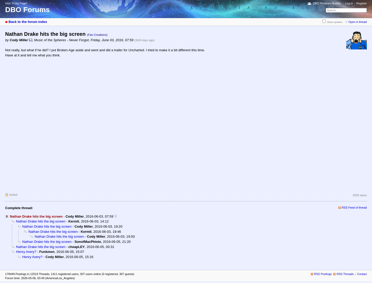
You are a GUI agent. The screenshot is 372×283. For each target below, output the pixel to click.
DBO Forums (27, 10)
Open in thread (357, 21)
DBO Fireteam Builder (327, 3)
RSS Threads (345, 274)
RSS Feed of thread (354, 207)
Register (361, 3)
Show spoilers (335, 22)
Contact (362, 274)
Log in (349, 3)
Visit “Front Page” (16, 3)
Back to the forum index (28, 22)
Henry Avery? (26, 252)
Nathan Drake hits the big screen (40, 221)
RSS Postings (323, 274)
